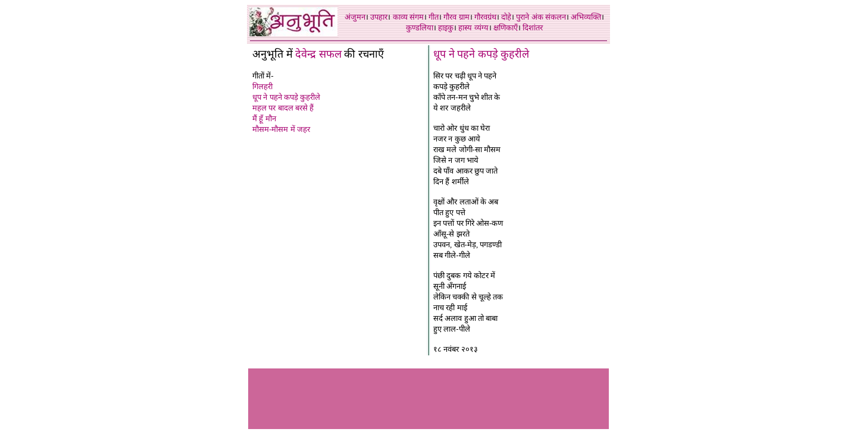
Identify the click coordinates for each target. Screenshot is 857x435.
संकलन (555, 16)
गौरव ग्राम (456, 16)
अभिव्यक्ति (586, 16)
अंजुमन (355, 16)
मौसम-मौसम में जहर (281, 129)
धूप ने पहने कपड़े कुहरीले (286, 97)
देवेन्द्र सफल (318, 54)
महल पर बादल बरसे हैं (283, 107)
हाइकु (445, 27)
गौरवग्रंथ (485, 16)
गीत (433, 16)
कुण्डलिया (419, 27)
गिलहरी (262, 86)
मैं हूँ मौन (264, 118)
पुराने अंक (529, 16)
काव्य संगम (408, 16)
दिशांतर (533, 27)
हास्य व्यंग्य (473, 27)
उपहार (378, 16)
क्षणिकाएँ (505, 27)
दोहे (506, 16)
